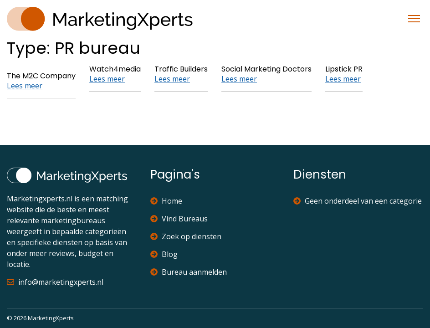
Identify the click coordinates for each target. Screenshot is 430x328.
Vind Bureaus (179, 218)
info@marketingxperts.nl (55, 282)
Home (166, 200)
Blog (164, 254)
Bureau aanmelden (188, 271)
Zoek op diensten (185, 236)
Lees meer (24, 86)
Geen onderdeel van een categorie (357, 200)
